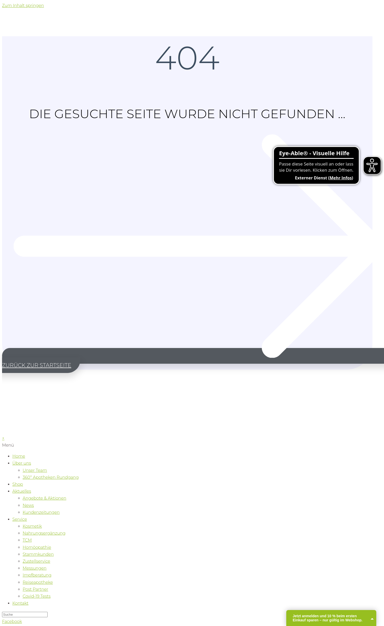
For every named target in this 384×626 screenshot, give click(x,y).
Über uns (21, 463)
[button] (193, 360)
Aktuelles (21, 491)
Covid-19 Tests (37, 596)
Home (18, 456)
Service (19, 519)
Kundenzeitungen (41, 512)
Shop (17, 484)
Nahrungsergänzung (44, 533)
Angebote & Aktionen (44, 498)
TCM (27, 540)
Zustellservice (36, 561)
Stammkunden (38, 554)
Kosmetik (32, 526)
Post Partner (35, 589)
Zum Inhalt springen (23, 5)
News (28, 505)
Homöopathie (37, 547)
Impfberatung (37, 575)
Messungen (35, 568)
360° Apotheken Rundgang (51, 477)
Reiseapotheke (38, 582)
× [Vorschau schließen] (3, 438)
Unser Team (35, 470)
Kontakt (20, 603)
